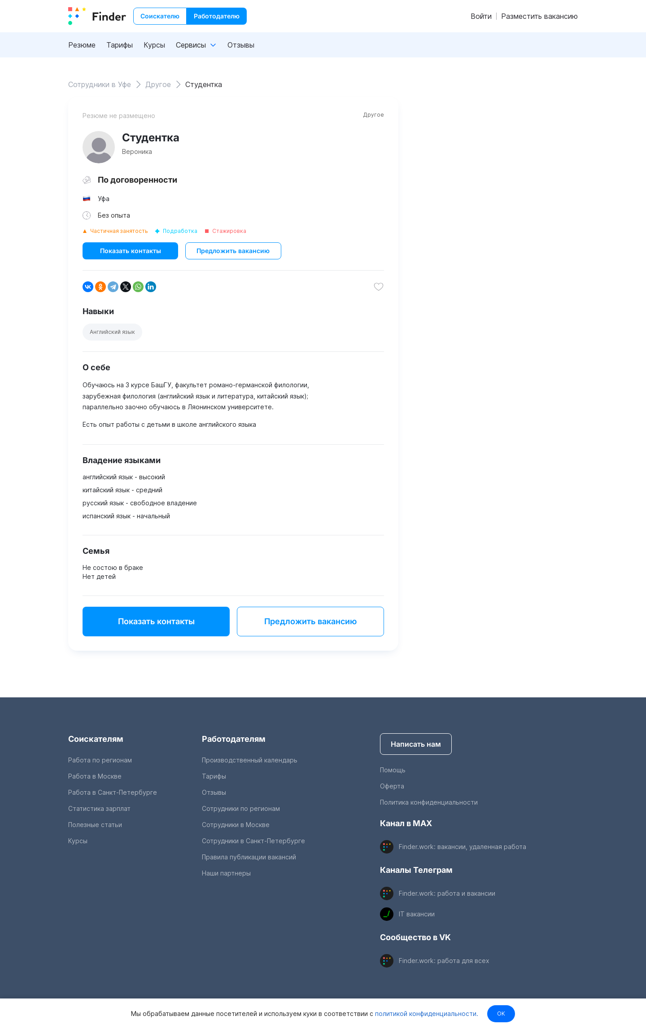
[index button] (97, 16)
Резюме (82, 44)
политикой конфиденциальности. (425, 1013)
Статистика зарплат (99, 808)
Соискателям (95, 739)
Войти (481, 16)
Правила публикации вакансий (249, 857)
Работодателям (234, 739)
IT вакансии (417, 914)
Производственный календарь (249, 760)
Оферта (392, 786)
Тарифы (119, 44)
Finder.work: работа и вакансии (447, 893)
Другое (373, 114)
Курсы (154, 44)
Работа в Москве (95, 776)
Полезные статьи (95, 824)
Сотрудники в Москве (236, 824)
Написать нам (416, 744)
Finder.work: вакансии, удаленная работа (462, 846)
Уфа (103, 198)
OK (501, 1013)
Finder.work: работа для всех (444, 960)
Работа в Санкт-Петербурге (112, 792)
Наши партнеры (226, 873)
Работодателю (217, 16)
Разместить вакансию (539, 16)
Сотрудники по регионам (241, 808)
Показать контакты (130, 250)
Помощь (393, 770)
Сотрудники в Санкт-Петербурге (253, 841)
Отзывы (240, 44)
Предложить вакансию (233, 250)
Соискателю (159, 16)
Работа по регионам (100, 760)
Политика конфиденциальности (429, 802)
